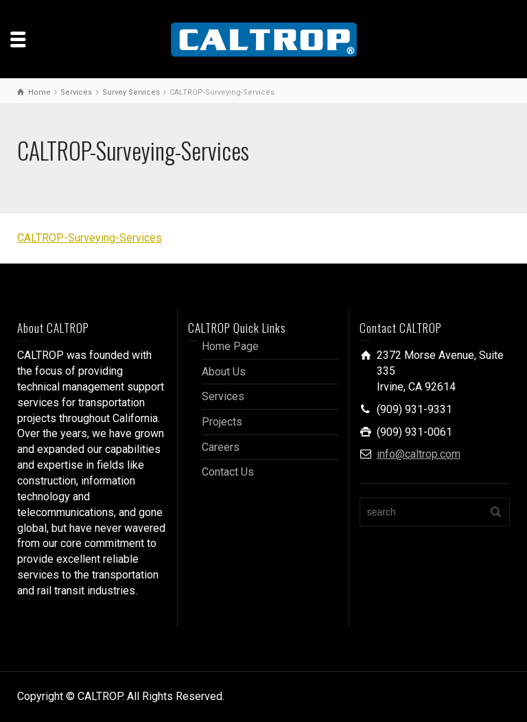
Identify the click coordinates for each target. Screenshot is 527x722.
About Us (224, 371)
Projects (222, 421)
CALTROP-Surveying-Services (89, 237)
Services (223, 396)
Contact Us (228, 471)
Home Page (230, 346)
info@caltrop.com (418, 454)
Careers (220, 447)
